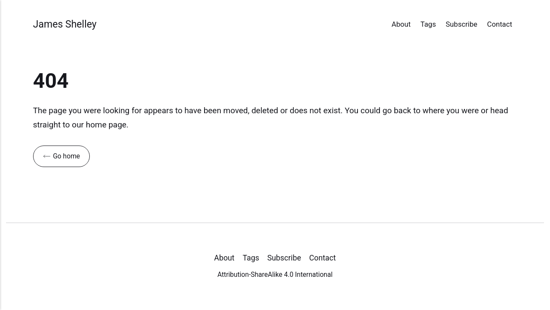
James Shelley (65, 24)
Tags (428, 24)
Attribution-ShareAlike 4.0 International (275, 274)
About (400, 24)
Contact (499, 24)
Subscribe (461, 24)
